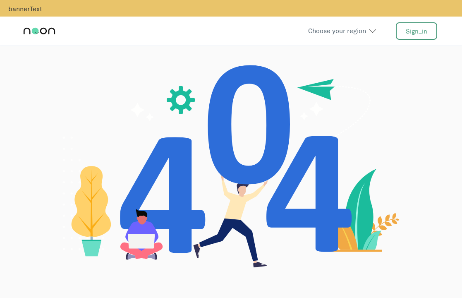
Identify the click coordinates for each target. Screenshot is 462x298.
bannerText (25, 9)
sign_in (416, 31)
